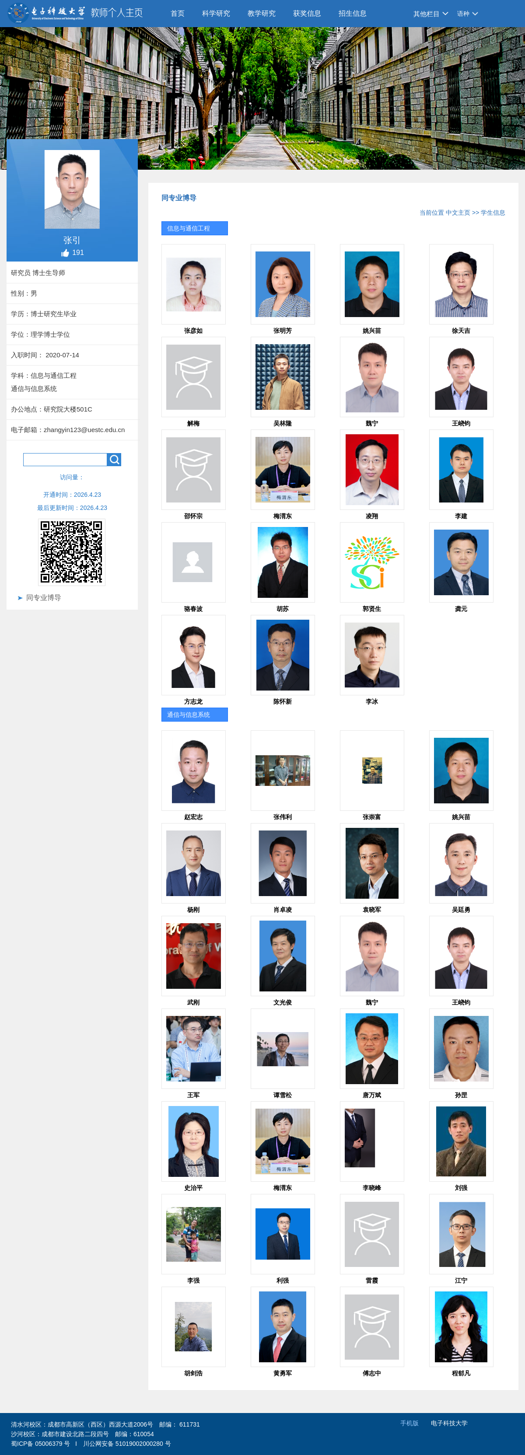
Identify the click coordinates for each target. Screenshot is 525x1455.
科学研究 (216, 13)
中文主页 (458, 212)
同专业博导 (43, 597)
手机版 (409, 1423)
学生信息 (493, 212)
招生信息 (353, 13)
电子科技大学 (449, 1423)
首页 (178, 13)
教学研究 (262, 13)
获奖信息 (307, 13)
